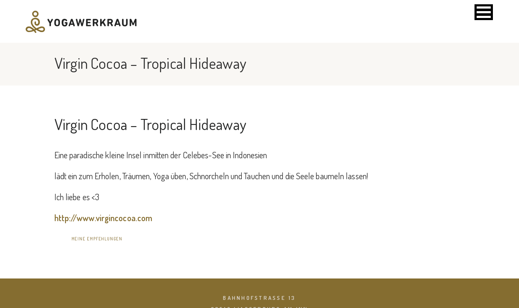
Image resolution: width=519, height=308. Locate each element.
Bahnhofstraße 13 (259, 297)
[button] (484, 12)
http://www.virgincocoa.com (103, 217)
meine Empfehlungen (96, 238)
